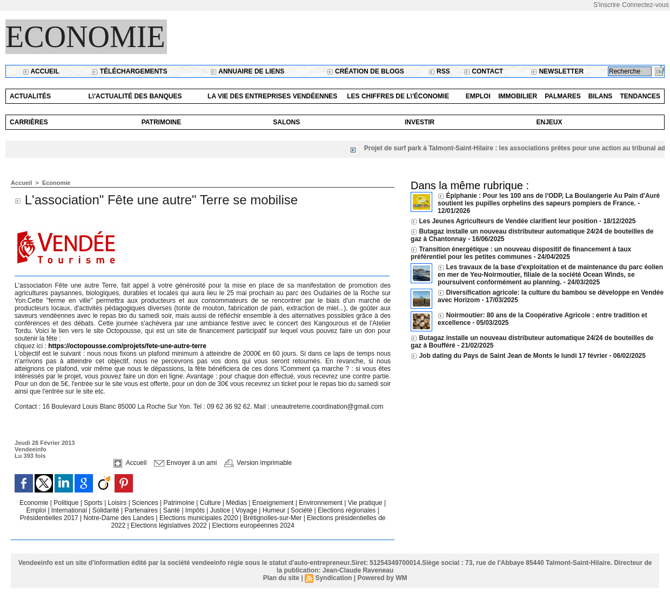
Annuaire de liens (247, 71)
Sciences (146, 503)
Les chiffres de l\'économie (398, 96)
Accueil (41, 71)
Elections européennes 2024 (253, 525)
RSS (439, 71)
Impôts (195, 510)
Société (301, 510)
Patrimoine (162, 122)
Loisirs (118, 503)
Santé (172, 510)
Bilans (600, 96)
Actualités (30, 96)
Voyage (246, 510)
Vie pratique (366, 503)
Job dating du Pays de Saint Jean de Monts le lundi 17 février (514, 356)
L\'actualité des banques (135, 96)
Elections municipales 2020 (198, 518)
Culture (211, 503)
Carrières (29, 122)
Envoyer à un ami (185, 463)
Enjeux (549, 122)
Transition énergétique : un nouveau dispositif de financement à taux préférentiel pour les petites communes (521, 253)
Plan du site (281, 578)
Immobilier (517, 96)
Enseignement (274, 503)
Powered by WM (382, 578)
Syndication (333, 578)
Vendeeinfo (30, 449)
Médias (237, 503)
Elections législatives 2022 (169, 525)
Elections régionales (348, 510)
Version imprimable (258, 463)
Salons (286, 122)
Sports (94, 503)
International (70, 510)
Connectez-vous (645, 5)
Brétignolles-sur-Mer (273, 518)
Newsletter (557, 71)
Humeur (275, 510)
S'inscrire (606, 5)
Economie (85, 37)
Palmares (562, 96)
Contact (483, 71)
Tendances (640, 96)
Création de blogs (365, 71)
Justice (221, 510)
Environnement (321, 503)
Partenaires (142, 510)
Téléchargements (129, 71)
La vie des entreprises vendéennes (272, 96)
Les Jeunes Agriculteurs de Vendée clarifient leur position (508, 221)
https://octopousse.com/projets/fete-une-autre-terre (127, 346)
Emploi (478, 96)
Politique (66, 503)
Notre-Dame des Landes (120, 518)
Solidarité (106, 510)
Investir (419, 122)
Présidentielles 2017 (50, 518)
